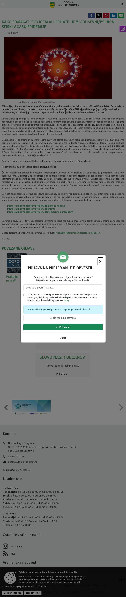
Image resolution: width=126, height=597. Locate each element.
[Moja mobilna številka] (63, 318)
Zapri (63, 338)
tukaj (66, 300)
